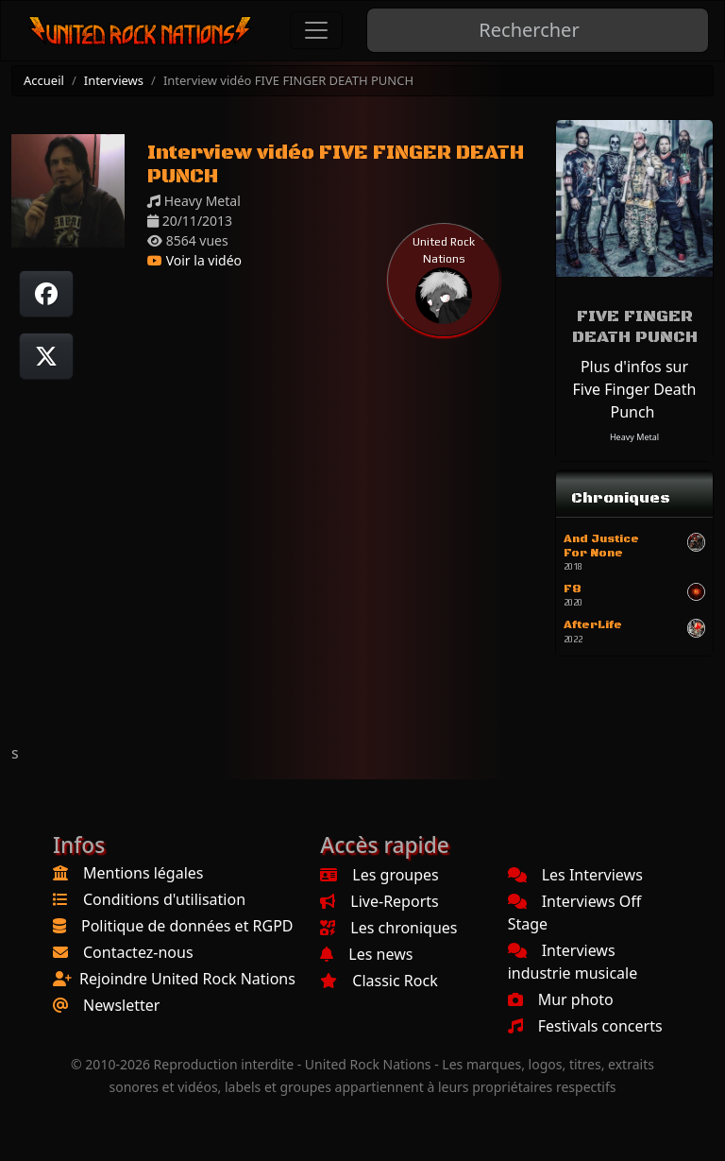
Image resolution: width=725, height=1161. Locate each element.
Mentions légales (143, 872)
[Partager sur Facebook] (46, 293)
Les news (366, 954)
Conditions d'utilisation (164, 899)
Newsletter (121, 1005)
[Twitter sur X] (46, 356)
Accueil (44, 80)
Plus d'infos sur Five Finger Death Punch (634, 389)
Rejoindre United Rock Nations (187, 978)
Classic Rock (378, 980)
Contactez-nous (138, 952)
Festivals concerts (585, 1026)
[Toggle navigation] (316, 30)
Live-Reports (379, 901)
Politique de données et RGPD (187, 925)
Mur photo (561, 999)
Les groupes (379, 874)
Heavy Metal (634, 437)
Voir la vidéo (194, 260)
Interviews (113, 80)
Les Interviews (575, 874)
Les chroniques (388, 927)
